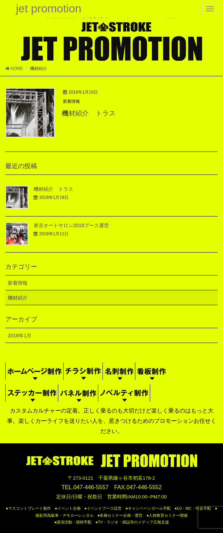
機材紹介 (18, 298)
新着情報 (71, 101)
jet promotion (48, 8)
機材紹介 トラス (89, 113)
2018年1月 (19, 335)
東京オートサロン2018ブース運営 (71, 225)
